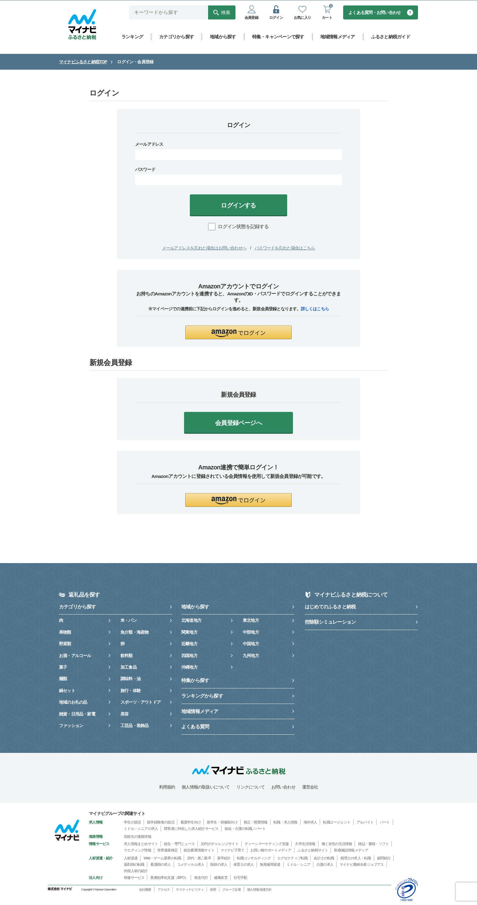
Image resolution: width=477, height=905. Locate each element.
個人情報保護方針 (259, 890)
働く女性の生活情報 (337, 844)
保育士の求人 (243, 865)
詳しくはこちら (315, 309)
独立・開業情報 (255, 822)
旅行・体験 (130, 690)
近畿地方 (189, 644)
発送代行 (201, 878)
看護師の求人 (160, 865)
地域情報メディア (199, 711)
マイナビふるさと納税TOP (83, 62)
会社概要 (145, 890)
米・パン (128, 620)
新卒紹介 (224, 858)
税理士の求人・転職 (355, 858)
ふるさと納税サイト (313, 850)
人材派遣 (131, 858)
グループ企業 (231, 890)
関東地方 (189, 632)
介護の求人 (324, 865)
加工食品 (128, 667)
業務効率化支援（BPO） (169, 878)
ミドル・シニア (298, 865)
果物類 (65, 632)
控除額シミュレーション (330, 622)
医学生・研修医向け (222, 822)
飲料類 (126, 655)
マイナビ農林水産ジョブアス (361, 865)
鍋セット (67, 690)
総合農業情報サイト (199, 850)
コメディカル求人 (190, 865)
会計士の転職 (324, 858)
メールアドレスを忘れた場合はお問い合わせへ (204, 248)
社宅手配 (240, 878)
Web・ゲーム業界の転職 (162, 858)
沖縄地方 (189, 667)
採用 (213, 890)
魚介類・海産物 (134, 632)
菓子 (63, 667)
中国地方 (251, 644)
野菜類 (65, 644)
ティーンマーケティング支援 (267, 844)
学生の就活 (132, 822)
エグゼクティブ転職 (292, 858)
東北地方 (251, 620)
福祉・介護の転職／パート (245, 829)
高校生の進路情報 (137, 837)
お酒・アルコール (75, 655)
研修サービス (134, 878)
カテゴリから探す (77, 607)
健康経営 (221, 878)
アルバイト (365, 822)
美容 (124, 714)
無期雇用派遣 (270, 865)
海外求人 (310, 822)
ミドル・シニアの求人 (141, 829)
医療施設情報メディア (351, 850)
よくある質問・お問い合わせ (375, 12)
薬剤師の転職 (134, 865)
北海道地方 (191, 620)
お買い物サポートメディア (270, 850)
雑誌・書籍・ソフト (373, 844)
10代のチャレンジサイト (219, 844)
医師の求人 (218, 865)
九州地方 (251, 655)
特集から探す (195, 680)
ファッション (71, 725)
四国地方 (189, 655)
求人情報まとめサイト (141, 844)
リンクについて (250, 787)
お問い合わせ (283, 787)
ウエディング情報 (137, 850)
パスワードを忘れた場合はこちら (285, 248)
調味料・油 (130, 679)
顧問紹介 (384, 858)
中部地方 (251, 632)
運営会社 (310, 787)
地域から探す (195, 607)
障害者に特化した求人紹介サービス (191, 829)
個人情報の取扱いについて (206, 787)
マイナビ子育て (232, 850)
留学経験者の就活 (160, 822)
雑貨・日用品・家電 (77, 714)
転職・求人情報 (285, 822)
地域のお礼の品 (73, 702)
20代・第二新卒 (199, 858)
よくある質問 (195, 726)
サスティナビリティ (190, 890)
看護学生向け (190, 822)
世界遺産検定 (167, 850)
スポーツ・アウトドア (140, 702)
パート (385, 822)
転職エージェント (336, 822)
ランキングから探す (202, 696)
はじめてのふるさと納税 (330, 607)
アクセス (164, 890)
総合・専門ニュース (179, 844)
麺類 (63, 679)
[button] (238, 332)
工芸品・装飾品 (134, 725)
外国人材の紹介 (136, 871)
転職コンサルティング (254, 858)
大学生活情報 (305, 844)
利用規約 (167, 787)
